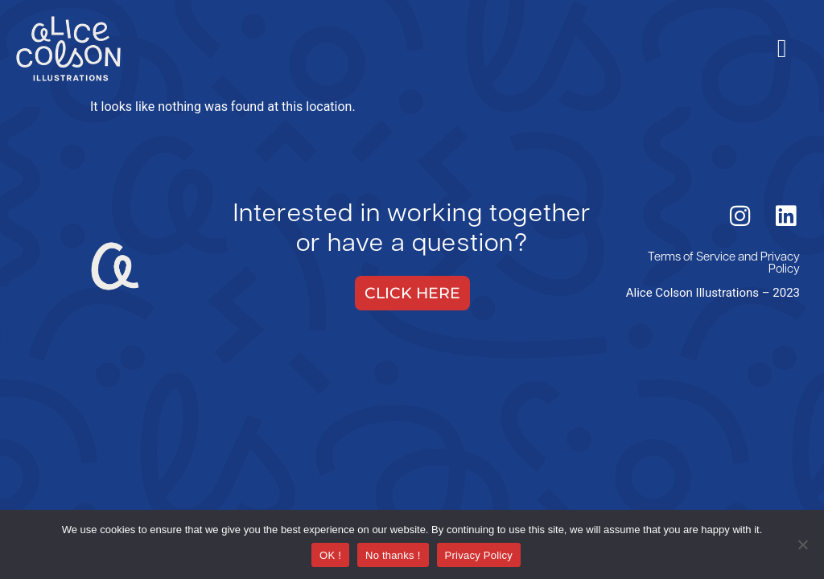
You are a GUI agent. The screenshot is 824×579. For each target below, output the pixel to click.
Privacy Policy (780, 264)
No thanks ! (393, 555)
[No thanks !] (802, 546)
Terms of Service (691, 258)
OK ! (330, 555)
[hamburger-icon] (782, 48)
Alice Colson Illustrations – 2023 (713, 292)
